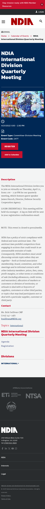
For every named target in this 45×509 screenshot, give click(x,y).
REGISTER (10, 146)
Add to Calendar (12, 154)
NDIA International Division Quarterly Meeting (22, 37)
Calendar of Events (20, 35)
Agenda (5, 341)
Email (5, 31)
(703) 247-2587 (8, 315)
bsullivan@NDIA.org (11, 319)
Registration (7, 346)
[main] (22, 210)
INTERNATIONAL (9, 363)
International (16, 325)
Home (4, 35)
